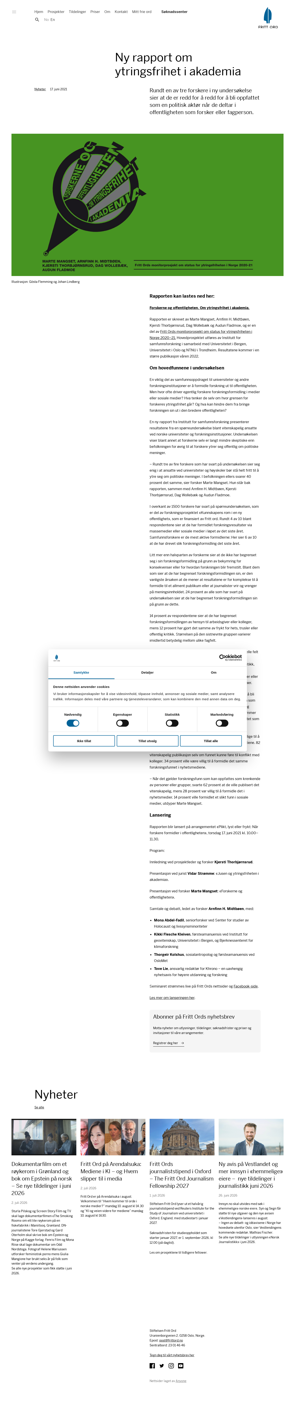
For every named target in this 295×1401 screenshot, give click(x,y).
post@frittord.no (171, 1340)
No (46, 19)
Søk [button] (37, 19)
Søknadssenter (174, 11)
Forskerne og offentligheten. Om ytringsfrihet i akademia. (200, 308)
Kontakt (121, 11)
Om (107, 11)
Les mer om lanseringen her (172, 997)
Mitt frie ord (142, 11)
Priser (95, 11)
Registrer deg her (165, 1043)
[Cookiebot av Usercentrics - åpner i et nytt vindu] (222, 657)
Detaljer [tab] (147, 672)
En (53, 19)
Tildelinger (77, 11)
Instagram (171, 1365)
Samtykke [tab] (81, 672)
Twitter (161, 1365)
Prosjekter (56, 11)
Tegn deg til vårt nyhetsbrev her (172, 1355)
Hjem (38, 11)
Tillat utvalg (147, 741)
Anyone (181, 1381)
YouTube (180, 1365)
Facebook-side (246, 986)
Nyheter (40, 89)
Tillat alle (211, 741)
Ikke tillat (84, 741)
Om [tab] (213, 672)
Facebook (152, 1365)
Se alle (39, 1107)
